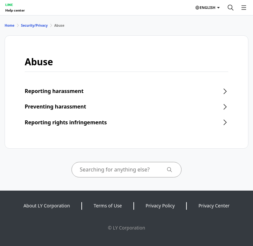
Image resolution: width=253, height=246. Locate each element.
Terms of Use (108, 205)
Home (9, 25)
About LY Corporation (46, 205)
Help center (15, 10)
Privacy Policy (160, 205)
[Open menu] (243, 7)
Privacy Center (213, 205)
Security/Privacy (34, 25)
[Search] (230, 7)
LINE (9, 4)
